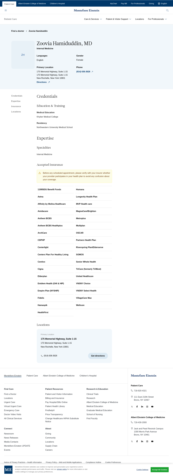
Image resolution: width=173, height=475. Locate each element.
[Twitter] (132, 407)
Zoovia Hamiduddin (38, 31)
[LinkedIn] (142, 407)
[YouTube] (152, 407)
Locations (16, 112)
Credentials (16, 96)
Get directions (98, 356)
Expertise (15, 101)
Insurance (16, 106)
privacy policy (62, 471)
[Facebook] (137, 407)
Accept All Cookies (159, 472)
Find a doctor (17, 31)
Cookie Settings (142, 472)
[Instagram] (147, 407)
